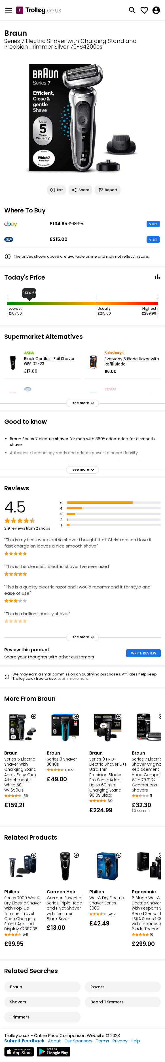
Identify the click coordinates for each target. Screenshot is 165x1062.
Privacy (120, 1041)
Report (108, 190)
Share (80, 190)
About (54, 1041)
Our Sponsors (78, 1041)
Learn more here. (73, 678)
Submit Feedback (24, 1041)
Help (135, 1041)
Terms (102, 1041)
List (56, 190)
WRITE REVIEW (143, 653)
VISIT (153, 224)
